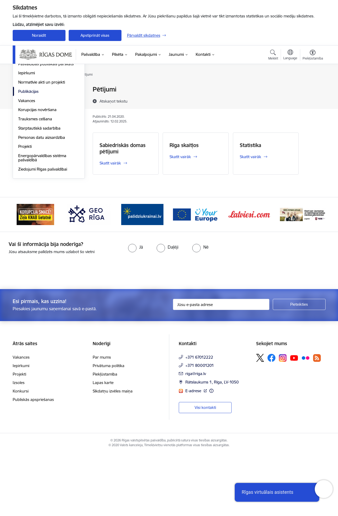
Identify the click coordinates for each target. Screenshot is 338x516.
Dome (23, 89)
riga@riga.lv (195, 436)
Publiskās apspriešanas (33, 462)
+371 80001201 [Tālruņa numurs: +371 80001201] (199, 428)
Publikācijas (28, 154)
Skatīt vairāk (110, 163)
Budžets (25, 108)
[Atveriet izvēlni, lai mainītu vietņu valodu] (290, 55)
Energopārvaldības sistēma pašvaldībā (42, 220)
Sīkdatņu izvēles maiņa (113, 453)
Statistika (250, 145)
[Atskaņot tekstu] (114, 101)
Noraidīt (39, 35)
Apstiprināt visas (95, 35)
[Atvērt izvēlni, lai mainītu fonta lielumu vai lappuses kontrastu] (313, 55)
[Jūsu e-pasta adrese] (221, 367)
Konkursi (21, 453)
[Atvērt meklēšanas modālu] (273, 55)
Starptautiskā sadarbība (39, 190)
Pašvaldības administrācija (41, 98)
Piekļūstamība (105, 437)
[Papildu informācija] (211, 453)
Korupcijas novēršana (37, 172)
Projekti (25, 209)
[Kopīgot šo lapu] (312, 100)
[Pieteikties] (299, 367)
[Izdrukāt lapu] (312, 87)
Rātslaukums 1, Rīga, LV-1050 (212, 444)
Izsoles (19, 445)
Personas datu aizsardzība (41, 200)
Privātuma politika (108, 428)
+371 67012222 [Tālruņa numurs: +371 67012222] (199, 420)
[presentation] (44, 332)
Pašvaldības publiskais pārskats (46, 126)
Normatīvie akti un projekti (41, 144)
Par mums (102, 420)
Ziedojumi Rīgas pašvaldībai (42, 231)
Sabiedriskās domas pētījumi (122, 148)
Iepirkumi (26, 135)
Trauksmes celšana (35, 181)
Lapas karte (103, 445)
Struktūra (26, 117)
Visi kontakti (205, 470)
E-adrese (193, 453)
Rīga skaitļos (184, 145)
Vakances (26, 163)
